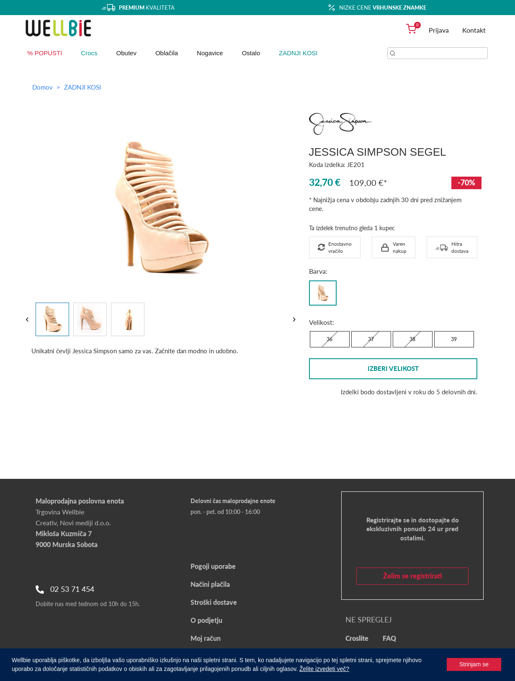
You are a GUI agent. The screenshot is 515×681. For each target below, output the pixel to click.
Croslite (356, 638)
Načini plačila (210, 584)
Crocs (89, 53)
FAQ (389, 638)
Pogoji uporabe (213, 566)
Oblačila (166, 53)
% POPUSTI (44, 53)
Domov (42, 87)
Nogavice (210, 53)
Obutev (126, 53)
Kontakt (474, 30)
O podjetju (206, 620)
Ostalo (251, 53)
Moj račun (206, 638)
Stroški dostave (214, 602)
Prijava (439, 30)
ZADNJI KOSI (298, 53)
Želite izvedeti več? (324, 669)
